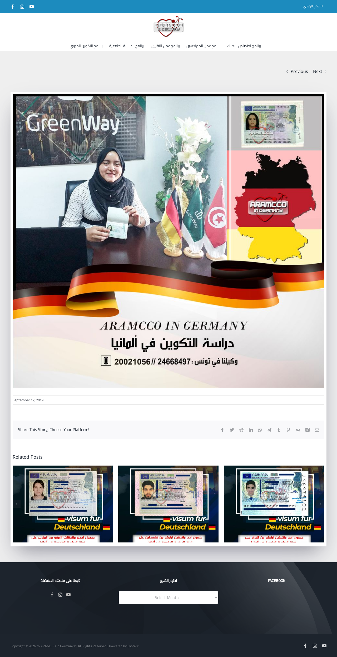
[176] (168, 241)
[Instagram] (60, 594)
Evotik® (132, 646)
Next (317, 71)
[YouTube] (68, 594)
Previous (299, 71)
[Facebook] (52, 594)
